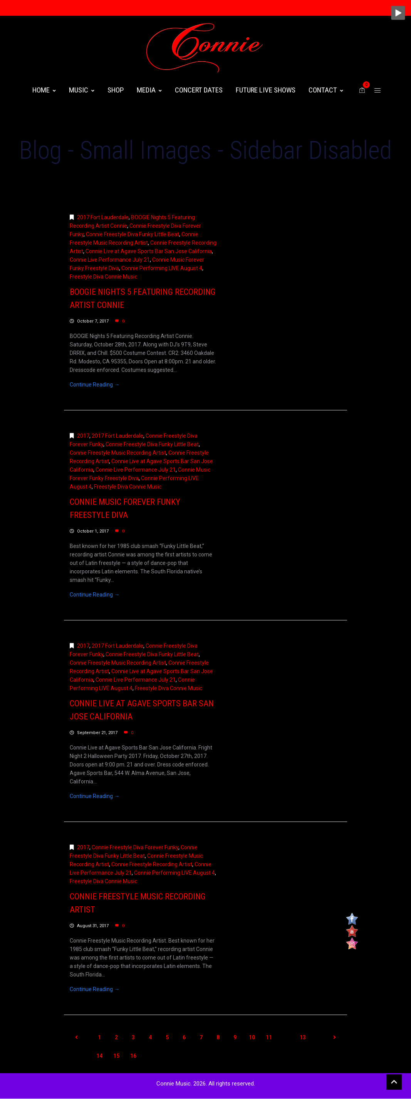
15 (116, 1056)
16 (133, 1056)
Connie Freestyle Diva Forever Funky (135, 847)
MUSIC (81, 90)
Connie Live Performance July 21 (110, 260)
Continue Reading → (94, 384)
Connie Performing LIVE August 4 (161, 268)
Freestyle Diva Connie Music (103, 277)
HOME (44, 90)
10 (252, 1037)
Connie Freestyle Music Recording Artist (118, 453)
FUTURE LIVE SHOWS (265, 90)
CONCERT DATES (199, 90)
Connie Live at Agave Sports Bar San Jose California (149, 251)
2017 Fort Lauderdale (103, 217)
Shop (115, 90)
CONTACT (326, 90)
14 (99, 1056)
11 (269, 1037)
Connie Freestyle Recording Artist (151, 864)
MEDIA (149, 90)
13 (303, 1037)
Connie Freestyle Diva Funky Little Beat (132, 234)
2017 (83, 436)
